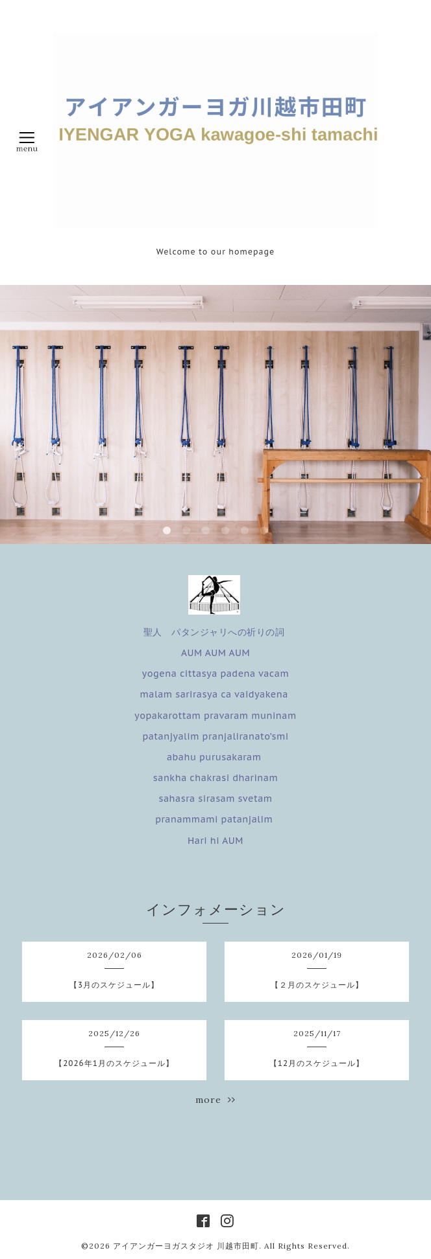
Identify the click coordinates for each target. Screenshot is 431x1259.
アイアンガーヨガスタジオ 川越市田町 (186, 1246)
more (215, 1100)
